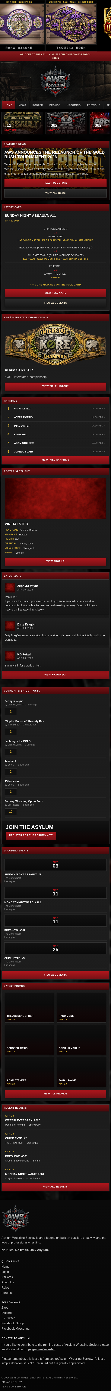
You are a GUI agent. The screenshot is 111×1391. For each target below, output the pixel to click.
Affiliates (7, 1277)
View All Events (55, 303)
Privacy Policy (12, 1382)
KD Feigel (20, 434)
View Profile (55, 561)
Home (8, 105)
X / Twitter (8, 1318)
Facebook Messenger (16, 1328)
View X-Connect (55, 674)
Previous (93, 105)
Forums (7, 1292)
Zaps (5, 1307)
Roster (38, 105)
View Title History (55, 386)
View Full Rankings (55, 459)
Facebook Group (13, 1323)
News (22, 105)
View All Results (55, 1186)
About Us (8, 1282)
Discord (7, 1312)
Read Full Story (55, 183)
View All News (55, 193)
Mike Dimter (22, 425)
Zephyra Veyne (28, 585)
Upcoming (74, 105)
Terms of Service (14, 1386)
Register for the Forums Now (31, 835)
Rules (5, 1287)
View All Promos (55, 1093)
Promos (54, 105)
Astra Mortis (23, 417)
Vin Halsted (22, 408)
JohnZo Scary (23, 451)
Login (55, 58)
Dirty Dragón (26, 624)
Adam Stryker (24, 443)
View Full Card (55, 292)
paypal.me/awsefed (42, 1349)
